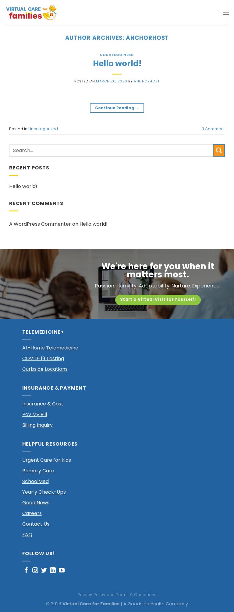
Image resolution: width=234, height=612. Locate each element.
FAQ (27, 534)
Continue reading (117, 108)
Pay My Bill (34, 414)
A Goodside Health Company (155, 604)
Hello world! (117, 63)
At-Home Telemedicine (50, 347)
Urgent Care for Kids (46, 460)
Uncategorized (117, 54)
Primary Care (38, 470)
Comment (213, 128)
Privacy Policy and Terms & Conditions (117, 595)
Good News (35, 502)
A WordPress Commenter (40, 224)
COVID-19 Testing (43, 358)
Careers (32, 513)
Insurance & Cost (42, 403)
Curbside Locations (45, 369)
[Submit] (219, 150)
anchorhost (147, 38)
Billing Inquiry (37, 425)
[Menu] (225, 12)
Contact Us (35, 523)
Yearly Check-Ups (44, 492)
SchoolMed (35, 481)
